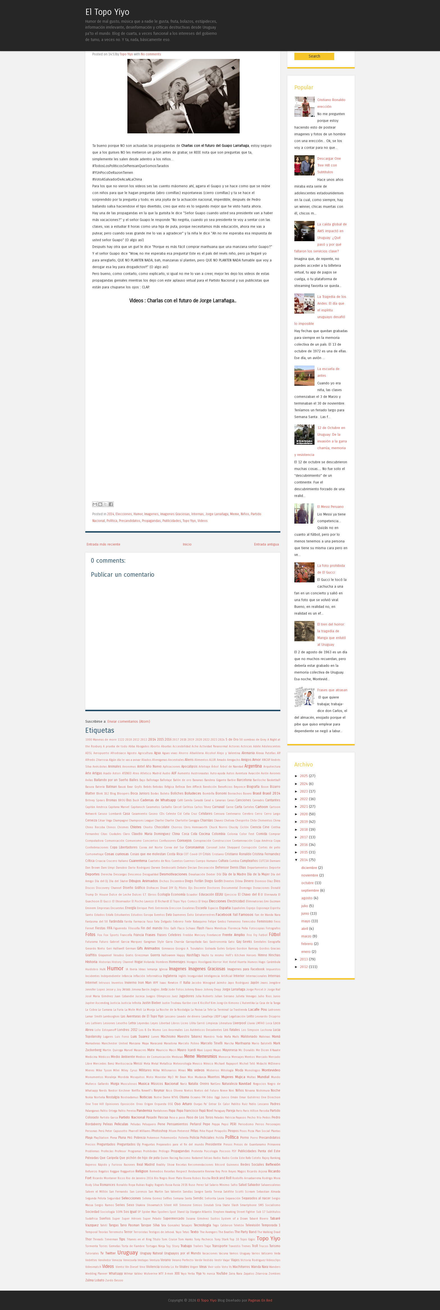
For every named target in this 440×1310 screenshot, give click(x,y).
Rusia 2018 (180, 1185)
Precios (90, 1144)
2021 (304, 799)
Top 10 (234, 1239)
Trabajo (186, 1246)
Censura (219, 814)
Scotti (239, 1191)
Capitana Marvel (118, 807)
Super (116, 1218)
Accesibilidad (182, 746)
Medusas (177, 1057)
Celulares (205, 814)
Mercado (262, 1057)
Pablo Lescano (259, 1104)
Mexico (197, 1063)
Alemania (248, 753)
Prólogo (164, 1151)
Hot (225, 962)
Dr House (101, 894)
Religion (142, 1171)
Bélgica (169, 787)
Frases (150, 935)
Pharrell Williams (140, 1131)
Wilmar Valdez (133, 1273)
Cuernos (189, 861)
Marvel (128, 1050)
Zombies (274, 1273)
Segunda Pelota (95, 1198)
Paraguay (219, 1111)
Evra (169, 915)
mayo (305, 913)
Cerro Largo (272, 814)
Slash (235, 1205)
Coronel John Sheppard (223, 847)
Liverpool (239, 1023)
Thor (88, 1239)
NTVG (174, 1097)
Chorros (176, 827)
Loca (269, 1023)
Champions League (141, 820)
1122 (121, 739)
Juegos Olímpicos (158, 996)
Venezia (117, 1260)
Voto (225, 1267)
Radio (217, 1158)
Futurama (91, 942)
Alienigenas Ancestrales (168, 760)
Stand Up (183, 1212)
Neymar (159, 1090)
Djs (190, 888)
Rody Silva (92, 1185)
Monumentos (94, 1077)
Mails (235, 1037)
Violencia (153, 1267)
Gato (231, 942)
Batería (100, 787)
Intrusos (104, 983)
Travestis (234, 1246)
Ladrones (274, 1010)
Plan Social (262, 1131)
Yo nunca (209, 1273)
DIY (171, 888)
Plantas (275, 1131)
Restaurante (196, 1171)
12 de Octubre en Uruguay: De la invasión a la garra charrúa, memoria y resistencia (320, 433)
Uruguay (127, 1252)
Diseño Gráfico (134, 888)
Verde (198, 1260)
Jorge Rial (273, 989)
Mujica (240, 1077)
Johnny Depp (212, 989)
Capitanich (138, 807)
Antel (141, 766)
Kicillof (205, 1003)
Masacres (140, 1050)
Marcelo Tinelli (212, 1043)
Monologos (252, 1070)
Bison (265, 787)
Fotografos (273, 928)
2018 (183, 739)
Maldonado (249, 1037)
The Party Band (245, 1232)
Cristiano (218, 854)
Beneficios (225, 787)
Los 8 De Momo (150, 1030)
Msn (190, 1077)
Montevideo (271, 1070)
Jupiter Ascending (97, 1003)
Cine (266, 827)
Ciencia (255, 827)
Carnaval (218, 807)
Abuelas (166, 746)
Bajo (142, 780)
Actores (234, 746)
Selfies (167, 1198)
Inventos (117, 983)
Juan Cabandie (124, 996)
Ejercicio (230, 894)
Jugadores (186, 996)
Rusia (168, 1185)
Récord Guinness (227, 1165)
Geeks (247, 942)
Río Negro (161, 1178)
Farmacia (139, 921)
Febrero (178, 921)
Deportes (92, 874)
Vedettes (91, 1260)
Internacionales (256, 976)
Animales (114, 766)
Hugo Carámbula (269, 962)
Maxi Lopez (204, 1050)
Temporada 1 (271, 1225)
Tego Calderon (222, 1225)
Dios (277, 881)
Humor (138, 514)
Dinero (249, 881)
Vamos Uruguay (240, 1253)
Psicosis (224, 1151)
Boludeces (193, 793)
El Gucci (105, 901)
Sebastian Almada (268, 1191)
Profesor (120, 1151)
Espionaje (262, 908)
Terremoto (116, 1232)
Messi (138, 1063)
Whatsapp (116, 1273)
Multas (251, 1077)
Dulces (136, 894)
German (130, 948)
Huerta (241, 962)
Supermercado (173, 1218)
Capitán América (96, 807)
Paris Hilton (250, 1111)
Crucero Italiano (117, 861)
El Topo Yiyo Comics (184, 901)
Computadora (94, 841)
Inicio (187, 544)
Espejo (250, 908)
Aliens (189, 760)
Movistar (160, 1077)
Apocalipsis (189, 766)
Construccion (221, 841)
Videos (203, 521)
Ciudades (115, 834)
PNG (129, 1138)
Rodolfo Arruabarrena (246, 1178)
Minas (182, 1070)
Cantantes (272, 800)
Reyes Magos (237, 1171)
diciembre (309, 859)
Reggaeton (127, 1171)
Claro (126, 834)
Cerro (258, 814)
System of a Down (234, 1218)
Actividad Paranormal (214, 746)
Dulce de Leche (120, 894)
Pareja (230, 1111)
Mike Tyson (104, 1070)
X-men (169, 1273)
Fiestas (100, 928)
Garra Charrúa (175, 942)
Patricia (230, 1117)
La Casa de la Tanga (268, 1003)
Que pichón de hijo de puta (139, 1158)
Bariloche (259, 780)
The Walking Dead (268, 1232)
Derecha (106, 874)
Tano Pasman (129, 1225)
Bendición (210, 787)
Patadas (219, 1117)
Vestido (208, 1260)
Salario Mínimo (219, 1185)
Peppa (216, 1124)
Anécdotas (100, 766)
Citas (104, 834)
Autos (230, 773)
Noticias (146, 1097)
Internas (197, 514)
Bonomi (221, 793)
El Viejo (203, 901)
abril (304, 921)
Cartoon (261, 807)
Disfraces (152, 888)
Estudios (137, 915)
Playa (89, 1138)
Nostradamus (129, 1097)
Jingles (154, 989)
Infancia (127, 976)
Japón (254, 983)
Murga (115, 1084)
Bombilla (208, 793)
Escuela (201, 908)
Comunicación (114, 841)
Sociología (107, 1212)
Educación (206, 894)
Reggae (114, 1171)
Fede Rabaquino (196, 921)
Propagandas (151, 521)
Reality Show (165, 1165)
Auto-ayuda (217, 773)
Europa (148, 915)
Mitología (227, 1070)
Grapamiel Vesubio (111, 955)
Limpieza (212, 1023)
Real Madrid (146, 1165)
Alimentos (201, 760)
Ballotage (152, 780)
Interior (238, 976)
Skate (226, 1205)
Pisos (243, 1131)
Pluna (122, 1138)
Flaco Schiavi (186, 928)
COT (186, 854)
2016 (168, 739)
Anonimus (129, 766)
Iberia (133, 969)
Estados (99, 915)
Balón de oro (182, 780)
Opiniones (112, 1104)
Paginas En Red (260, 1300)
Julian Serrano (224, 996)
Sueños (105, 1218)
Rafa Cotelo (253, 1158)
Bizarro (275, 787)
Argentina (253, 766)
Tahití (103, 1225)
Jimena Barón (141, 989)
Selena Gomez (152, 1198)
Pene (161, 1124)
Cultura (223, 861)
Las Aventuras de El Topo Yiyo (142, 1016)
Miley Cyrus (129, 1070)
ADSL (88, 753)
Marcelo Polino (188, 1043)
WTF (161, 1273)
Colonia (232, 834)
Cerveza (91, 820)
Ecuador (192, 894)
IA (127, 969)
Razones (129, 1165)
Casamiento (139, 814)
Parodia (264, 1111)
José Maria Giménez (99, 996)
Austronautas (200, 773)
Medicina (91, 1057)
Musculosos (129, 1084)
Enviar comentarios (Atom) (128, 721)
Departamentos (257, 867)
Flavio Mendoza (215, 928)
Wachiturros (241, 1267)
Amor (256, 759)
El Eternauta (269, 894)
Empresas (103, 908)
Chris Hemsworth (196, 827)
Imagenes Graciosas (175, 514)
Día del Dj (101, 881)
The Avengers (208, 1232)
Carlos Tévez (202, 807)
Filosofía (134, 928)
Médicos (104, 1057)
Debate (182, 867)
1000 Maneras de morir (101, 739)
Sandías (188, 1191)
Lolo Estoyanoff (105, 1030)
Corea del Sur (174, 847)
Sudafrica (91, 1218)
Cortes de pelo (269, 847)
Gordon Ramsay (247, 948)
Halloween (168, 955)
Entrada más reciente (103, 544)
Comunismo (133, 841)
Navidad (245, 1083)
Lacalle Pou (257, 1009)
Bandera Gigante (215, 780)
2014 (110, 514)
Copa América (263, 841)
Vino (142, 1267)
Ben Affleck (194, 787)
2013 (143, 739)
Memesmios (206, 1056)
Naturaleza (229, 1084)
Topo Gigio (247, 1239)
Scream (250, 1191)
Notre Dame (162, 1097)
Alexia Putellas (266, 753)
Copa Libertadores (124, 847)
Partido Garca (109, 1117)
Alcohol (210, 753)
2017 (175, 739)
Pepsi (224, 1124)
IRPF (155, 983)
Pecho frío (254, 1117)
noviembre (309, 867)
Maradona (170, 1043)
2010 (128, 739)
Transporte (220, 1246)
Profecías (107, 1151)
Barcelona (244, 780)
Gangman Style (154, 942)
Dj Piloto (181, 888)
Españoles (238, 908)
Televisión (253, 1225)
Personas (91, 1131)
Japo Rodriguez (238, 983)
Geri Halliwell (115, 948)
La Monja (149, 1010)
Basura (89, 787)
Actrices (246, 746)
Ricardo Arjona (257, 1171)
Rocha (206, 1178)
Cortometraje (94, 854)
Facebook (224, 914)
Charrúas (206, 820)
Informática (154, 976)
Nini (231, 1090)
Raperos (90, 1165)
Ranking (275, 1158)
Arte (88, 773)
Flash (200, 928)
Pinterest (183, 1131)
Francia (139, 935)
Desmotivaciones (173, 874)
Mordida (123, 1077)
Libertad (164, 1023)
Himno (262, 955)
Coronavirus (194, 847)
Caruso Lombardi (109, 814)
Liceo (184, 1023)
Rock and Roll (221, 1178)
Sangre (198, 1191)
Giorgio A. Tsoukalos (189, 948)
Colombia (218, 834)
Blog (113, 793)
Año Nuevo (154, 766)
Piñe (202, 1131)
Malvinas (264, 1037)
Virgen (194, 1267)
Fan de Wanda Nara (267, 915)
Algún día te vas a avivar (125, 760)
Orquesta (160, 1104)
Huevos (252, 962)
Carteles (248, 807)
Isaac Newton (169, 983)
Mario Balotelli (262, 1043)
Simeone (185, 1205)
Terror (128, 1232)
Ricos (121, 1178)
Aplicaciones (171, 766)
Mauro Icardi (186, 1050)
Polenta (183, 1138)
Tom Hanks (185, 1239)
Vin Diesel (131, 1267)
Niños (245, 514)
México (208, 1063)
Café (180, 800)
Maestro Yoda (213, 1037)
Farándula (116, 921)
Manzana (134, 1043)
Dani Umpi (108, 867)
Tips (122, 1239)
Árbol (215, 766)
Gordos (264, 948)
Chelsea (229, 820)
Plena (113, 1138)
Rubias (140, 1185)
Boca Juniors (140, 793)
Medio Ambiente (123, 1057)
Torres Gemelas (109, 1246)
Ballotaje (166, 780)
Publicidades (171, 521)
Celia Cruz (190, 814)
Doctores (213, 888)
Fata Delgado (163, 921)
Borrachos (235, 793)
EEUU (219, 894)
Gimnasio (168, 948)
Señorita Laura (214, 1198)
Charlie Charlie (164, 820)
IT (181, 983)
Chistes (135, 827)
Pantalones (160, 1111)
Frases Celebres (169, 935)
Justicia (115, 1003)
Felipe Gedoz (217, 921)
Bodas (155, 793)
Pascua (163, 1117)
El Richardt (162, 901)
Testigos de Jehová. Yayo (165, 1232)
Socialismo (272, 1205)
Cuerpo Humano (206, 861)
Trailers (198, 1246)
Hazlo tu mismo (212, 955)
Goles (221, 948)
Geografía (274, 942)
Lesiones (109, 1023)
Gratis (129, 955)
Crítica (90, 861)
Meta (147, 1063)
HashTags (193, 955)
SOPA (119, 1212)
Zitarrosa (261, 1273)
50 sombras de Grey (253, 739)
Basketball (273, 780)
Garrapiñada (193, 942)
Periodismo (246, 1124)
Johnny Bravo (194, 989)
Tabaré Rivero (258, 1218)
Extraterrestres (205, 915)
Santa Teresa (213, 1191)
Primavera (273, 1144)
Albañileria (197, 753)
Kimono (233, 1003)
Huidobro (91, 969)
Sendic (198, 1198)
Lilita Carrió (197, 1023)
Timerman (111, 1239)
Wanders (274, 1267)
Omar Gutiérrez (249, 1097)
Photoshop (160, 1131)
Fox (99, 935)
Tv (102, 1253)
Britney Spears (95, 800)
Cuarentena (138, 861)
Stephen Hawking (224, 1212)
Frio (249, 935)
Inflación (139, 976)
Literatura (225, 1023)
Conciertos (150, 841)
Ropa (132, 1185)
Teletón (239, 1225)
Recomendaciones (200, 1165)
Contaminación (242, 841)
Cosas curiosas (117, 854)
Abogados (142, 746)
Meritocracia (123, 1063)
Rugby (149, 1185)
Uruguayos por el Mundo (182, 1253)
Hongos (192, 962)
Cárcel (177, 807)
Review (209, 1171)
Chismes (123, 827)
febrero (307, 936)
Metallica (166, 1063)
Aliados (146, 760)
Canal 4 (209, 800)
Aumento (184, 773)
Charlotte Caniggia (187, 820)
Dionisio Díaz (264, 881)
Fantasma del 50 (96, 921)
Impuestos (273, 969)
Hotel (233, 962)
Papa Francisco (187, 1111)
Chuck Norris (218, 827)
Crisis (207, 854)
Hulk (103, 969)
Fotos (90, 934)
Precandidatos (129, 521)
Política (112, 521)
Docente (200, 888)
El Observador (121, 901)
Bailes (133, 780)
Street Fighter (246, 1212)
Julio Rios (265, 996)
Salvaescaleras (270, 1185)
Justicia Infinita (131, 1003)
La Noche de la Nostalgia (173, 1010)
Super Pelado (152, 1218)
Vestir (218, 1260)
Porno (244, 1138)
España (225, 908)
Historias (105, 962)
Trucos (263, 1246)
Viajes (235, 1260)
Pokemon (153, 1138)
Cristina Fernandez (266, 854)
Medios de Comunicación (153, 1057)
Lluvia (251, 1023)
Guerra (155, 955)
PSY (234, 1151)
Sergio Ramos (104, 1205)
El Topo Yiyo (107, 12)
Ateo (136, 773)
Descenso (134, 874)
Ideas (142, 969)
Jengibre (274, 983)
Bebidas (158, 787)
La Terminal (221, 1010)
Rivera (187, 1178)
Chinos (111, 827)
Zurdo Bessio (114, 1280)
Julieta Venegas (246, 996)
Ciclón (244, 827)
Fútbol (274, 934)
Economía (178, 894)
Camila (188, 800)
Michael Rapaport (226, 1063)
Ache (195, 746)
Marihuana (242, 1043)
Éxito (190, 915)
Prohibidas (150, 1151)
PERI (233, 1124)
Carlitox (188, 807)
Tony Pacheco (203, 1239)
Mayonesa (230, 1050)
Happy (181, 955)
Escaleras (188, 908)
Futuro (103, 942)
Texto (194, 1232)
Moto (149, 1077)
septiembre (310, 882)
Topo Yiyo (126, 54)
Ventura (155, 1260)
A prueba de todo (115, 746)
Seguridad (113, 1198)
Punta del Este (269, 1151)
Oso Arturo (183, 1104)
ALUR (212, 760)
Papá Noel (206, 1111)
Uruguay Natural (151, 1253)
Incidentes (92, 976)
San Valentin (172, 1191)
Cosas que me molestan (148, 854)
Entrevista (161, 908)
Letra (132, 1023)
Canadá (198, 800)
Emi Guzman (272, 901)
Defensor (222, 867)
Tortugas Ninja (155, 1246)
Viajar (226, 1260)
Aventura (241, 773)
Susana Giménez (197, 1218)
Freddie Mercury (194, 935)
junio (305, 905)
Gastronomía (218, 942)
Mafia (227, 1037)
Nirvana (250, 1090)
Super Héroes (131, 1218)
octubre (307, 875)
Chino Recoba (95, 827)
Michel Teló (247, 1063)
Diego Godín (214, 881)
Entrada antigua (266, 544)
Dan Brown (92, 867)
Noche (275, 1090)
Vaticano (267, 1253)
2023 (213, 739)
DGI (219, 874)
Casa (126, 814)
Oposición (127, 1104)
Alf (278, 753)
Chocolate (161, 827)
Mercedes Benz (103, 1063)
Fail (235, 915)
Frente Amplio (234, 935)
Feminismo (265, 921)
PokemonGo (169, 1138)
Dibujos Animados (143, 881)
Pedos (266, 1117)
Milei (116, 1070)
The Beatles (226, 1232)
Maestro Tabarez (189, 1037)
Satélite (228, 1191)
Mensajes (238, 1057)
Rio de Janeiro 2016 (139, 1178)
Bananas (197, 780)
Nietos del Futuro (206, 1090)
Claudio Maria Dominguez (151, 834)
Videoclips (273, 1260)
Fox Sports (111, 935)
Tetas (185, 1232)
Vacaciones (209, 1253)
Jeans (264, 983)
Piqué (209, 1131)
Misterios (213, 1070)
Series (120, 1205)
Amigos (246, 760)
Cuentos (177, 861)
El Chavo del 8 (249, 894)
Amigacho (233, 760)
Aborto (155, 746)
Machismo (168, 1037)
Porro (254, 1138)
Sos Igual (130, 1212)
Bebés (147, 787)
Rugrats (159, 1185)
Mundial (263, 1077)
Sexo (130, 1205)
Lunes (155, 1037)
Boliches (177, 793)
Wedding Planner (96, 1273)
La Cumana (105, 1010)
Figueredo (120, 928)
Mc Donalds (247, 1050)
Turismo (274, 1246)
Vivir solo (214, 1267)
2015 (160, 739)
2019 (190, 739)
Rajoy (265, 1158)
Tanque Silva (150, 1225)
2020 (198, 739)
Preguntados (106, 1144)
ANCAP (266, 760)
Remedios (156, 1171)
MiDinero (274, 1063)
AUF (174, 773)
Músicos (157, 1084)
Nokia (89, 1097)
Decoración (206, 867)
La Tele (208, 1010)
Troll (255, 1246)
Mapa (145, 1043)
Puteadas (92, 1158)
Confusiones (167, 841)
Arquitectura (271, 766)
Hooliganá (205, 962)
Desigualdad (151, 874)
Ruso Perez (196, 1185)
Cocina (204, 834)
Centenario (233, 814)
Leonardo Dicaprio (267, 1016)
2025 (304, 768)
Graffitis (91, 955)
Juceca (140, 996)
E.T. (145, 894)
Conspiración (202, 841)
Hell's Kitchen (235, 955)
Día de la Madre (234, 874)
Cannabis (258, 800)
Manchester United (115, 1043)
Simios (197, 1205)
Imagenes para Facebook (246, 969)
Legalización (237, 1016)
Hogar (138, 962)
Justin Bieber (151, 1003)
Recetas (181, 1165)
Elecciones (124, 514)
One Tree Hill (94, 1104)
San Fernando (118, 1191)
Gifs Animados (148, 948)
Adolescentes (271, 746)
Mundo (275, 1077)
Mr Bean (180, 1077)
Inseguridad (195, 976)
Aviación (254, 773)
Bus (129, 800)
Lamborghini (111, 1016)
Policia (194, 1138)
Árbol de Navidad (231, 766)
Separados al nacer (256, 1198)
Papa (172, 1111)
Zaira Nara (235, 1273)
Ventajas (143, 1260)
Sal (206, 1185)
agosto (307, 890)
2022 (206, 739)
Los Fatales (231, 1030)
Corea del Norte (150, 847)
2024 (221, 739)
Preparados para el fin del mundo (180, 1144)
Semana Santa (182, 1198)
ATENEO (127, 773)
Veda (277, 1253)
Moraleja (110, 1077)
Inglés (182, 976)
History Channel (122, 962)
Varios (256, 1253)
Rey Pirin (221, 1171)
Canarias (220, 800)
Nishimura (263, 1090)
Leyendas (143, 1023)
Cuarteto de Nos (159, 861)
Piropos (233, 1131)
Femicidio (249, 921)
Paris (239, 1111)
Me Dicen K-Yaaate (268, 1050)
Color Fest (246, 834)
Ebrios (152, 894)
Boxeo (247, 793)
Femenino (234, 921)
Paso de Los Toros (199, 1117)
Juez (175, 996)
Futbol (263, 935)
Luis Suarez (140, 1036)
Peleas (108, 1124)
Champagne (120, 820)
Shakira (140, 1205)
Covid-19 (196, 854)
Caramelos (153, 807)
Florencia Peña (238, 928)
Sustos (215, 1218)
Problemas (92, 1151)
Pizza (251, 1131)
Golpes (230, 948)
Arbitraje (204, 766)
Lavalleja (207, 1016)
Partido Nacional (132, 1117)
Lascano (170, 1016)
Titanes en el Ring (139, 1239)
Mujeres (227, 1077)
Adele (257, 746)
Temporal (91, 1232)
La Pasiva (197, 1010)
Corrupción (249, 847)
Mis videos (196, 1070)
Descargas (120, 874)
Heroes (251, 955)
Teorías (103, 1232)
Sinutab (209, 1205)
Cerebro (247, 814)
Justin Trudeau (171, 1003)
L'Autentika (247, 1003)
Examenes (179, 915)
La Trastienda (238, 1010)
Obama (184, 1097)
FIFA (109, 928)
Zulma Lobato (94, 1280)
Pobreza (140, 1138)
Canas (231, 800)
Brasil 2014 (271, 793)
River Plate (175, 1178)
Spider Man (149, 1212)
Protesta (197, 1151)
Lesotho (121, 1023)
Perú (101, 1131)
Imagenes (151, 514)
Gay (238, 942)
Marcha (229, 1043)
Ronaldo (122, 1185)
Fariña (128, 921)
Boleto (164, 793)
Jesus (126, 989)
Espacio (213, 908)
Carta (238, 807)
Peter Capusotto (116, 1131)
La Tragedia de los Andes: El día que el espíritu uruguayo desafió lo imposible (320, 302)
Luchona (266, 1030)
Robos (196, 1178)
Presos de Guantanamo (250, 1144)
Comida (261, 834)
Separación (232, 1198)
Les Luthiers (93, 1023)
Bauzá (122, 787)
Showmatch (154, 1205)
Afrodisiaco (118, 753)
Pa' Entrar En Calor (217, 1104)
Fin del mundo (151, 928)
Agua (157, 753)
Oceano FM (197, 1097)
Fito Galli (170, 928)
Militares (145, 1070)
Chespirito (242, 820)
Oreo (139, 1104)
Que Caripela (109, 1158)
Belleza (180, 787)
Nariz (183, 1084)
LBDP (217, 1016)
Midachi (261, 1063)
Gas (205, 942)
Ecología (164, 894)
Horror (217, 962)
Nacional (171, 1083)
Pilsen (173, 1131)
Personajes (273, 1124)
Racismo (185, 1158)
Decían (192, 867)
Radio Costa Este (233, 1158)
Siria (218, 1205)
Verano (166, 1260)
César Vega (105, 820)
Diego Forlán (194, 881)
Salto (234, 1185)
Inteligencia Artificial (218, 976)
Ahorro (183, 753)
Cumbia (234, 861)
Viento (120, 1267)
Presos (227, 1144)
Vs (230, 1267)
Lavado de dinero (188, 1016)
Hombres (162, 962)
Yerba (191, 1273)
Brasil (257, 793)
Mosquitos (137, 1077)
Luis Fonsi (122, 1037)
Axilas (89, 780)
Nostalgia (113, 1097)
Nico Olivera (174, 1090)
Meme (234, 514)
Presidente (213, 1144)
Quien (164, 1158)
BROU (121, 800)
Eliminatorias (254, 901)
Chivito (148, 827)
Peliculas (121, 1124)
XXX (177, 1273)
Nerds (103, 1090)
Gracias (275, 948)
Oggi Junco (221, 1097)
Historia (91, 962)
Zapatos (249, 1273)
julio (304, 898)
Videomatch (93, 1267)
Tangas (114, 1225)
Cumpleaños (249, 861)
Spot (172, 1212)
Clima (176, 834)
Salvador (253, 1185)
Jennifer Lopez (95, 989)
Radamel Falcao (202, 1158)
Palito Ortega (108, 1111)
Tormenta (91, 1246)
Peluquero (149, 1124)
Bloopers (123, 793)
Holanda (149, 962)
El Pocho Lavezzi (143, 901)
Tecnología (202, 1225)
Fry (255, 935)
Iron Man (145, 983)
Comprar (274, 834)
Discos (90, 888)
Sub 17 (260, 1212)
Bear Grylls (134, 787)
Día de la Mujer (258, 874)
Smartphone (248, 1205)
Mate (151, 1050)
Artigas (97, 773)
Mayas (217, 1050)
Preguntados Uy (128, 1144)
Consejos (184, 840)
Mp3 (170, 1077)
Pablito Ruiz (239, 1104)
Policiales (207, 1138)
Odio (210, 1097)
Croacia (100, 861)
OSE (170, 1104)
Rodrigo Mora (271, 1178)
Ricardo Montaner (105, 1178)
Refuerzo (91, 1171)
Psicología (211, 1151)
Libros (175, 1023)
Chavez (218, 820)
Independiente (110, 976)
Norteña (99, 1097)
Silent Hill (171, 1205)
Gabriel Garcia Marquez (126, 942)
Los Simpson (250, 1030)
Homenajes (177, 962)
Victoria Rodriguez (252, 1260)
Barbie (231, 780)
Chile (253, 820)
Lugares (108, 1037)
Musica (143, 1083)
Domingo (245, 888)
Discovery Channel (109, 888)
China (276, 820)
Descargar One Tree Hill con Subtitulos (329, 157)
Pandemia (144, 1110)
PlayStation (101, 1138)
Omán (234, 1097)
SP (139, 1212)
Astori (117, 773)
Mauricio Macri (166, 1050)
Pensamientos (177, 1124)
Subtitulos (273, 1212)
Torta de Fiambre (133, 1246)
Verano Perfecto (183, 1260)
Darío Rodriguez (139, 867)
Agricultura (145, 753)
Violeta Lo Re (169, 1267)
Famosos (246, 914)
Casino (153, 814)
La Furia (118, 1010)
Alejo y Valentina (228, 753)
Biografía (253, 787)
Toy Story (172, 1246)
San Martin (155, 1191)
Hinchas (274, 955)
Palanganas (92, 1111)
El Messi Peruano (330, 499)
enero (306, 943)
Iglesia (163, 969)
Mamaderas (92, 1043)
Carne (229, 807)
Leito (250, 1016)
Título (157, 1239)
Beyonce (240, 787)
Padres (275, 1104)
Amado (221, 760)
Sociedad (92, 1212)
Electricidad (236, 901)
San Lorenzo (138, 1191)
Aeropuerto (101, 753)
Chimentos (265, 820)
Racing (173, 1158)
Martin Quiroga (113, 1050)
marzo (306, 928)
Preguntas (148, 1144)
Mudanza (200, 1077)
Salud (243, 1185)
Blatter (90, 793)
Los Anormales (172, 1030)
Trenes (246, 1246)
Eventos (159, 915)
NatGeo (215, 1084)
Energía (130, 908)
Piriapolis (220, 1131)
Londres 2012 (127, 1030)
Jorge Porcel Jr (256, 989)
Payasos (241, 1117)
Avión (265, 773)
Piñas (194, 1131)
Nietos (188, 1090)
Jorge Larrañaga (216, 514)
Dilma (239, 881)
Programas (135, 1151)
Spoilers (163, 1212)
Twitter (110, 1253)
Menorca (224, 1057)
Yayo (184, 1273)
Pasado (151, 1117)
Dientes (229, 881)
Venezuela (130, 1260)
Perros (259, 1124)
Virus (203, 1267)
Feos (277, 921)
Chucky (233, 827)
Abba (132, 746)
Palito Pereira (127, 1111)
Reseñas (169, 1171)
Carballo (166, 807)
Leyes (154, 1023)
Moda (239, 1070)
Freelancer (214, 935)
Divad (164, 888)
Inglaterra (170, 976)
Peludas (135, 1124)
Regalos (103, 1171)
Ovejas (198, 1104)
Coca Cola (189, 834)
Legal (224, 1016)
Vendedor (104, 1260)
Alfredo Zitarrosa (96, 760)
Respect (181, 1171)
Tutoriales (92, 1253)
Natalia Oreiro (198, 1084)
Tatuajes (186, 1225)
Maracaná (156, 1043)
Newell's (147, 1090)
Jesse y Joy (113, 989)
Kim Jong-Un (219, 1003)
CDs (161, 814)
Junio (276, 996)
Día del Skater (118, 881)
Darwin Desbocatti (163, 867)
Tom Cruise (169, 1239)
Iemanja (152, 969)
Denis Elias (238, 867)
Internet (91, 983)
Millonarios (169, 1070)
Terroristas (141, 1232)
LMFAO (260, 1023)
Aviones (275, 773)
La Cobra (91, 1010)
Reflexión (273, 1164)
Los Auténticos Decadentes (203, 1030)
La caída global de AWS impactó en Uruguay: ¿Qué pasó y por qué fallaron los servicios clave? (320, 229)
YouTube (222, 1273)
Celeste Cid (174, 814)
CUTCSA (264, 861)
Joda (164, 989)
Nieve (224, 1090)
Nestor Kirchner (119, 1090)
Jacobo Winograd (203, 983)
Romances (107, 1185)
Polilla (220, 1138)
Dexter (210, 874)
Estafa (109, 915)
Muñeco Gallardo (97, 1084)
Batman (111, 787)
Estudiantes (122, 915)
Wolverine (150, 1273)
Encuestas (117, 908)
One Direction (270, 1097)
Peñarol (195, 1124)
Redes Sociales (252, 1165)
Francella (126, 935)
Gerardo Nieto (95, 948)
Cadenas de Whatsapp (158, 800)
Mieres (89, 1070)
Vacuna (223, 1253)
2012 (136, 739)
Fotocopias (257, 928)
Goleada (210, 948)
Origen (148, 1104)
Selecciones (131, 1198)
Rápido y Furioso (110, 1165)
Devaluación (197, 874)
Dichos (164, 881)
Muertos (214, 1077)
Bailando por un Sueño (111, 780)
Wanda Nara (259, 1267)
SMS (261, 1205)
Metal (155, 1063)
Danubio (121, 867)
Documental (229, 888)
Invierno (131, 983)
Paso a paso (177, 1117)
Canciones (243, 800)
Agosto (132, 753)
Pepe (206, 1124)
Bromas (111, 800)
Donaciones (261, 888)
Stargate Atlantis (201, 1212)
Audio (166, 773)
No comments (151, 54)
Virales (184, 1267)
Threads (98, 1239)
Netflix (136, 1090)
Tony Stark (221, 1239)
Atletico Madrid (150, 773)
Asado (107, 773)
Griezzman (142, 955)
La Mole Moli (133, 1010)
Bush (136, 800)
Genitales (260, 942)
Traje (207, 1246)
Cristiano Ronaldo (238, 854)
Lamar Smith (93, 1016)
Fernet (89, 928)
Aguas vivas (170, 753)
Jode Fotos (176, 989)
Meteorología (182, 1063)
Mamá (276, 1037)
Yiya (198, 1273)
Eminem (90, 908)
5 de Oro (232, 739)
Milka (156, 1070)
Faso (150, 921)
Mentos (250, 1057)
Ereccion (175, 908)
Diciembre (177, 881)
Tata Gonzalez (170, 1225)
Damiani (275, 861)
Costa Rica (175, 854)
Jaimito (221, 983)
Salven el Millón (96, 1191)
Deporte (274, 867)
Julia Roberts (205, 996)
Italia (186, 983)
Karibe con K (191, 1003)
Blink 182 (102, 793)
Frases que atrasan (332, 682)
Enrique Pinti (145, 908)
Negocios (259, 1084)
